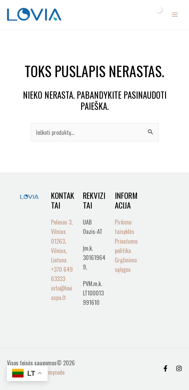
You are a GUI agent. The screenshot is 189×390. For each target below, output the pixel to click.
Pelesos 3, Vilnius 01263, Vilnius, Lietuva (61, 241)
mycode (56, 372)
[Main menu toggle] (174, 14)
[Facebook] (165, 368)
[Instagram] (179, 368)
